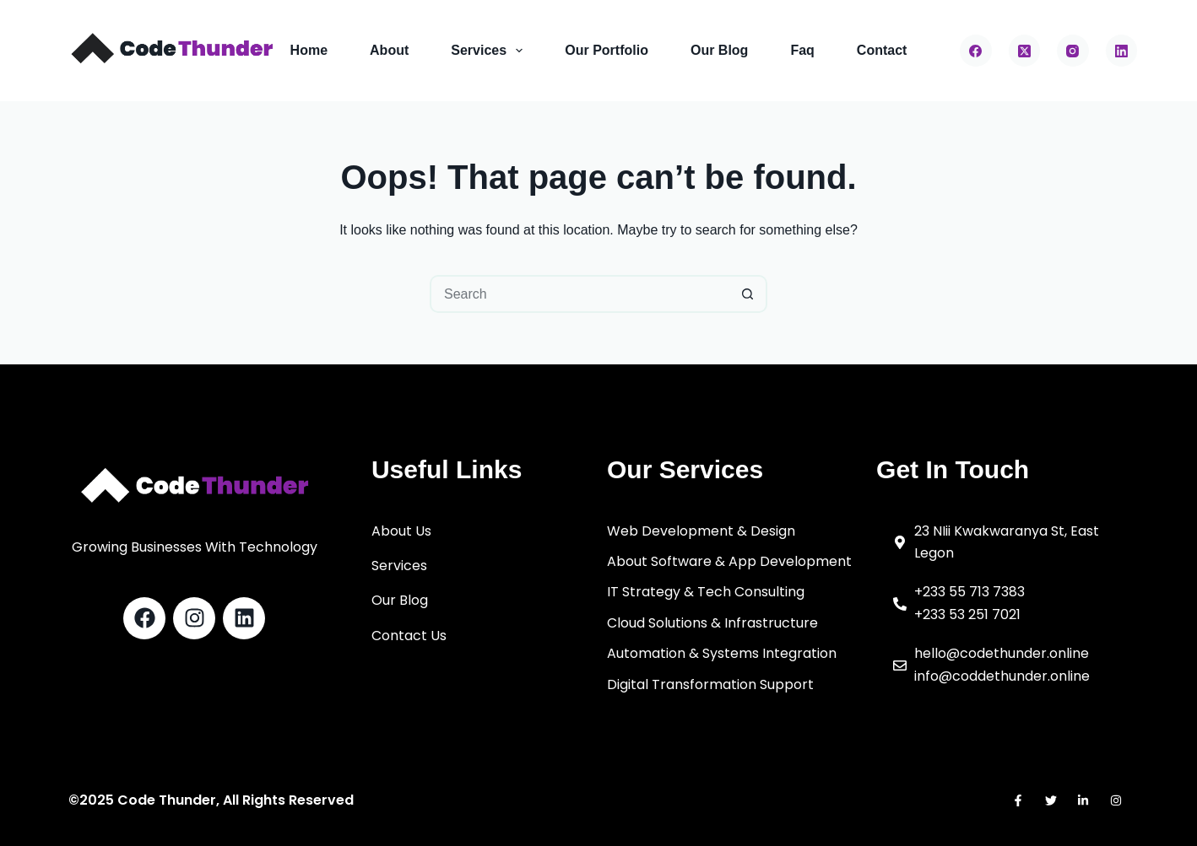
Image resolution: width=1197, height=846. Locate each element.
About (389, 50)
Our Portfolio (606, 50)
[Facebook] (976, 51)
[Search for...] (579, 294)
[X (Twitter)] (1025, 51)
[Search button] (748, 294)
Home (309, 50)
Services (490, 50)
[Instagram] (1073, 51)
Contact (882, 50)
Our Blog (719, 50)
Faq (802, 50)
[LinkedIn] (1122, 51)
